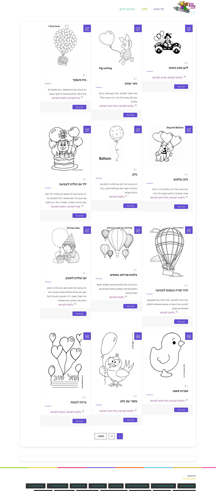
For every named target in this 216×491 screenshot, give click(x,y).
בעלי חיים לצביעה (108, 106)
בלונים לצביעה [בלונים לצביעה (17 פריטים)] (35, 486)
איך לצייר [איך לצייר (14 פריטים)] (116, 486)
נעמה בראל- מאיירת (176, 386)
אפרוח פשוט (180, 391)
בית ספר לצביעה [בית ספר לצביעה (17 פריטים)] (57, 486)
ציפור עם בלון (128, 401)
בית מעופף (79, 80)
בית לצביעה (74, 98)
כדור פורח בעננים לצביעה (172, 290)
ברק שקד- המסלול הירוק (73, 397)
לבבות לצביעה (57, 412)
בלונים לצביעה (175, 77)
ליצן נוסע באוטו (178, 68)
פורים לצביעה (159, 77)
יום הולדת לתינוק (75, 278)
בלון (134, 174)
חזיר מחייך (130, 83)
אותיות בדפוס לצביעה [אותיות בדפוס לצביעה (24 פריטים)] (163, 486)
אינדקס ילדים (127, 9)
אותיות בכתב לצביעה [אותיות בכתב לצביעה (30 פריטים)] (137, 486)
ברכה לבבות (78, 402)
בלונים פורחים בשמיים (123, 275)
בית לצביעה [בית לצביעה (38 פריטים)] (78, 486)
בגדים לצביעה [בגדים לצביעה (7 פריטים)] (98, 486)
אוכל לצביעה (73, 206)
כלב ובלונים (181, 179)
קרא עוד (181, 86)
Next (101, 436)
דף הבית (159, 9)
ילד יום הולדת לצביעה (72, 184)
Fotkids (181, 63)
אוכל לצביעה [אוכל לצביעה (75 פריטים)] (187, 486)
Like (144, 9)
